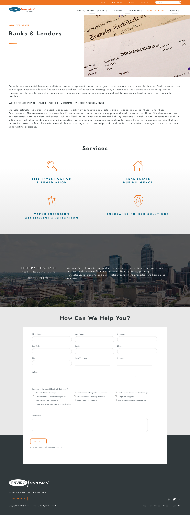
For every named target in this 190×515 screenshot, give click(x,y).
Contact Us (145, 2)
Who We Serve (156, 11)
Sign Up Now (18, 498)
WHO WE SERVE (19, 25)
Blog (103, 2)
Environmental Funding (127, 11)
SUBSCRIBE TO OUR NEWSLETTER (27, 492)
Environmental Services (92, 11)
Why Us (174, 11)
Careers (131, 2)
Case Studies (116, 2)
